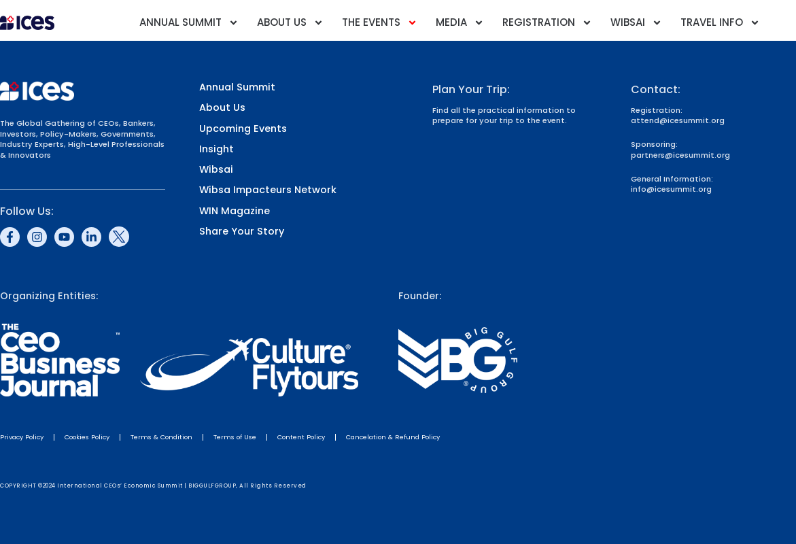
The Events (379, 23)
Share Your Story (241, 231)
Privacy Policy (22, 436)
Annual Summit (189, 23)
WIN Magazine (234, 211)
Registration (547, 23)
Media (460, 23)
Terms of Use (234, 436)
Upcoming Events (243, 129)
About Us (290, 23)
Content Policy (301, 436)
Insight (216, 149)
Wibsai (636, 23)
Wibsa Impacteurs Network (267, 190)
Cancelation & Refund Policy (393, 436)
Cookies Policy (87, 436)
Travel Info (720, 23)
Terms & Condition (161, 436)
